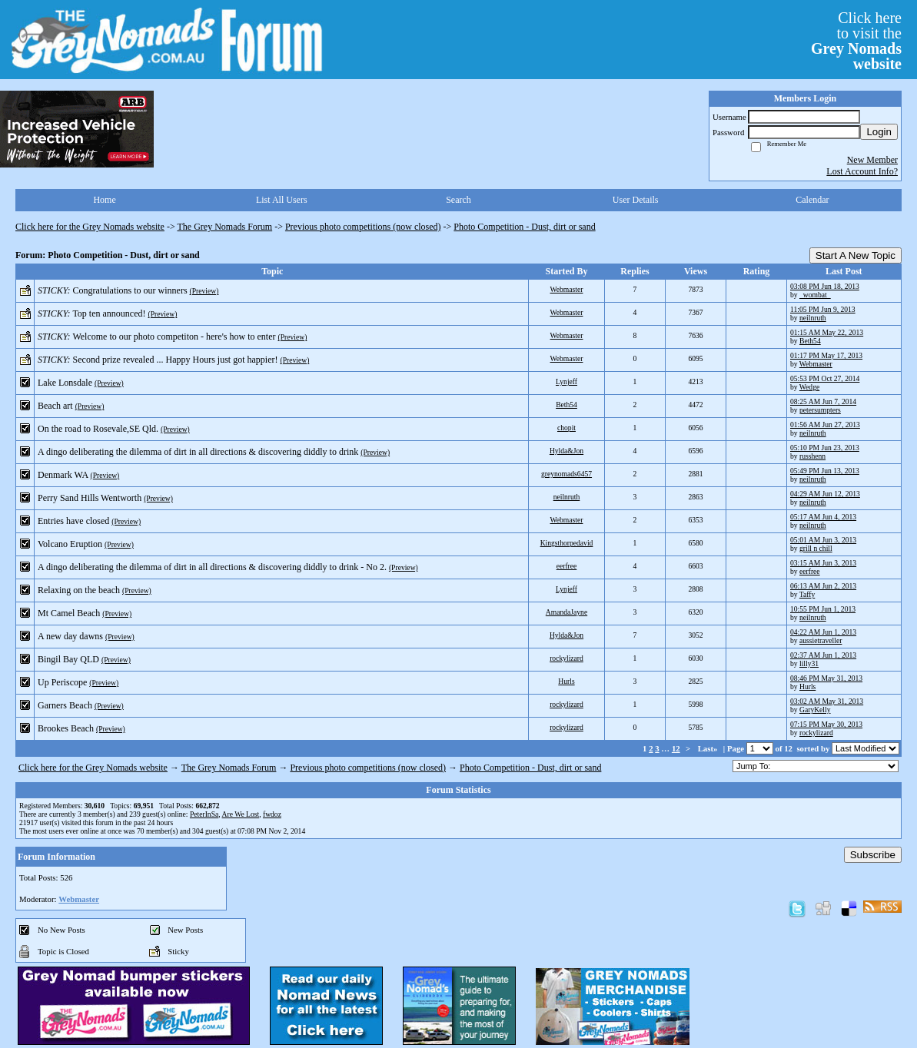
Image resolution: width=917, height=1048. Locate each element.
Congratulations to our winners (130, 290)
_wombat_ (815, 294)
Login (879, 132)
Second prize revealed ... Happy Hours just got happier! (175, 359)
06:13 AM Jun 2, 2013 (823, 586)
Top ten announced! (108, 313)
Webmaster (566, 289)
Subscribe (872, 855)
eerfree (567, 566)
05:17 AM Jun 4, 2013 (823, 516)
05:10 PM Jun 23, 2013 (824, 447)
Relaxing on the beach (79, 590)
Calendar (812, 199)
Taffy (807, 594)
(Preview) (204, 291)
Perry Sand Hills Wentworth (89, 497)
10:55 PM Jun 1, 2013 (823, 609)
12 (676, 748)
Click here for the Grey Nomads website (89, 226)
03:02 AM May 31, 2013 (826, 701)
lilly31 (809, 663)
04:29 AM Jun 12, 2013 (825, 493)
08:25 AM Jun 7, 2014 (823, 401)
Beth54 (810, 341)
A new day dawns (70, 636)
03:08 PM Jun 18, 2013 (824, 286)
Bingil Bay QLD (68, 659)
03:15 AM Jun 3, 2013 (823, 563)
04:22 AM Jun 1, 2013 (823, 632)
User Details (636, 199)
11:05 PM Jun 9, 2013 (823, 309)
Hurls (566, 681)
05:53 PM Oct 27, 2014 (824, 378)
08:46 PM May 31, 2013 (826, 678)
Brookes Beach (66, 728)
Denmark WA (63, 474)
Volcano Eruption (70, 544)
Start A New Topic (855, 255)
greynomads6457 (566, 473)
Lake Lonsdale (65, 382)
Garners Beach (65, 705)
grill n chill (815, 548)
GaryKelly (815, 709)
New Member (872, 159)
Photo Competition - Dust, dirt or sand (524, 226)
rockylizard (566, 658)
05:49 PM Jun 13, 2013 (824, 470)
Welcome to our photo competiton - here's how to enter (173, 336)
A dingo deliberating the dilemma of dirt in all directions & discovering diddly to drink (198, 451)
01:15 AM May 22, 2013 (826, 332)
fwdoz (272, 814)
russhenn (812, 456)
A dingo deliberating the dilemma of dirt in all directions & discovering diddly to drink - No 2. (212, 567)
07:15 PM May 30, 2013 (826, 724)
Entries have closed (73, 521)
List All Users (281, 199)
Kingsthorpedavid (566, 543)
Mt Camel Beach (69, 613)
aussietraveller (820, 640)
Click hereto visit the (856, 40)
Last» (709, 748)
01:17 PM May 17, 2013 (826, 355)
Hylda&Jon (566, 450)
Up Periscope (62, 682)
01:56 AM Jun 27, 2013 (825, 424)
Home (104, 199)
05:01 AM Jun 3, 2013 (823, 540)
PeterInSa (204, 814)
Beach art (55, 405)
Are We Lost (241, 814)
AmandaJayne (566, 612)
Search (458, 199)
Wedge (809, 387)
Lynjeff (566, 381)
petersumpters (820, 410)
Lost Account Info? (862, 171)
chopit (566, 427)
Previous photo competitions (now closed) (363, 226)
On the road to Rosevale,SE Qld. (98, 428)
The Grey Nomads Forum (225, 226)
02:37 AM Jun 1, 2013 (823, 655)
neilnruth (812, 317)
